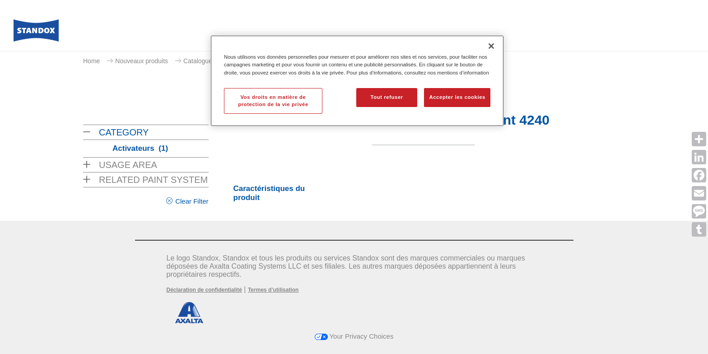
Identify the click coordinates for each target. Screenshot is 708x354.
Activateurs (140, 148)
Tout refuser (386, 97)
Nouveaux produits (141, 61)
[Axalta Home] (36, 33)
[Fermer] (491, 46)
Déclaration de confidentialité (204, 290)
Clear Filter (191, 201)
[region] (357, 80)
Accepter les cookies (457, 97)
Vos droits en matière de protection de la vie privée (273, 100)
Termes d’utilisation (273, 290)
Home (91, 61)
